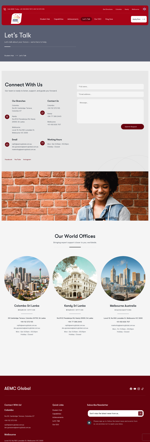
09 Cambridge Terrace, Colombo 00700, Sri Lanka (27, 320)
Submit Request (131, 127)
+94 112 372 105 (26, 324)
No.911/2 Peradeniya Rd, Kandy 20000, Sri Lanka (75, 322)
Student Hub (11, 55)
